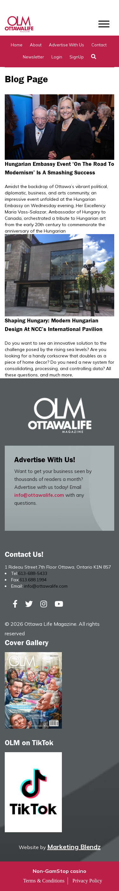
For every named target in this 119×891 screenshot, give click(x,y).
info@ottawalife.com (39, 495)
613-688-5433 (32, 573)
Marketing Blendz (74, 847)
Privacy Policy (87, 880)
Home (17, 44)
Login (56, 56)
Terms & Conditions (43, 880)
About (36, 44)
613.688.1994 (33, 580)
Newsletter (33, 56)
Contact (99, 44)
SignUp (76, 56)
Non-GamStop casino (59, 871)
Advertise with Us (66, 44)
